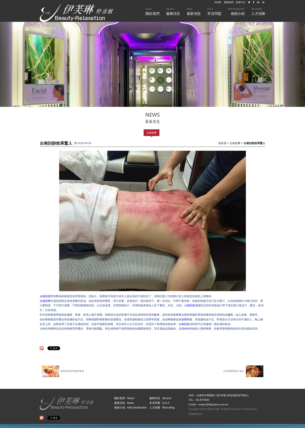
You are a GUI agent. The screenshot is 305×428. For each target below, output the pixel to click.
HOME (217, 2)
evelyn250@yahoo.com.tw (213, 404)
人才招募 (258, 11)
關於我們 (152, 11)
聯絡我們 (228, 2)
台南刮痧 (45, 296)
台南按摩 (151, 132)
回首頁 (222, 143)
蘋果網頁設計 (196, 414)
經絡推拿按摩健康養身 (63, 371)
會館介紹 (236, 11)
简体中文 (240, 2)
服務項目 (173, 11)
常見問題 (214, 11)
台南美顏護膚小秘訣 (243, 371)
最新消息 (194, 11)
